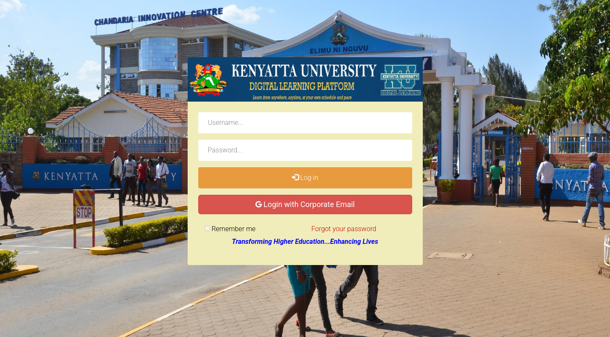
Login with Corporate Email (305, 204)
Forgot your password (343, 229)
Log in (305, 178)
